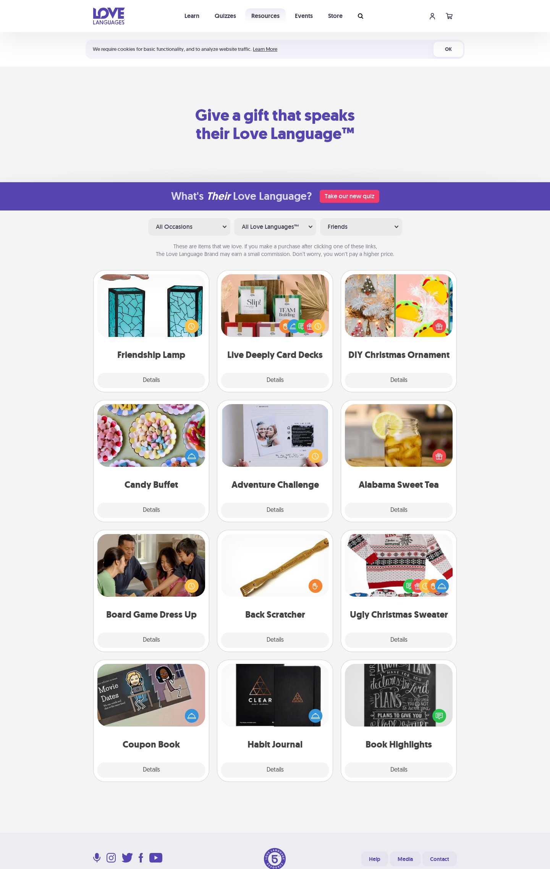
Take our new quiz (349, 196)
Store (335, 16)
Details (151, 380)
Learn (191, 16)
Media (405, 859)
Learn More (265, 49)
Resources (265, 16)
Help (374, 859)
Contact (439, 859)
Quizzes (225, 16)
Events (304, 16)
